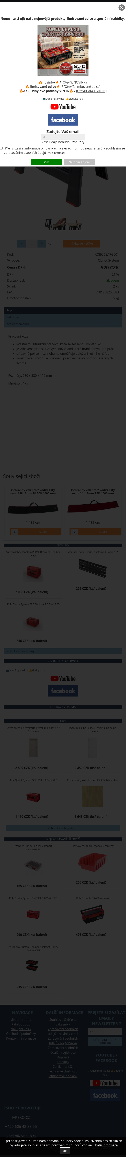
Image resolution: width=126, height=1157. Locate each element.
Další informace (106, 1145)
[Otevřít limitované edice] (82, 87)
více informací (57, 153)
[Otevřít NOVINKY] (75, 82)
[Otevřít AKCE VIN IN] (91, 91)
